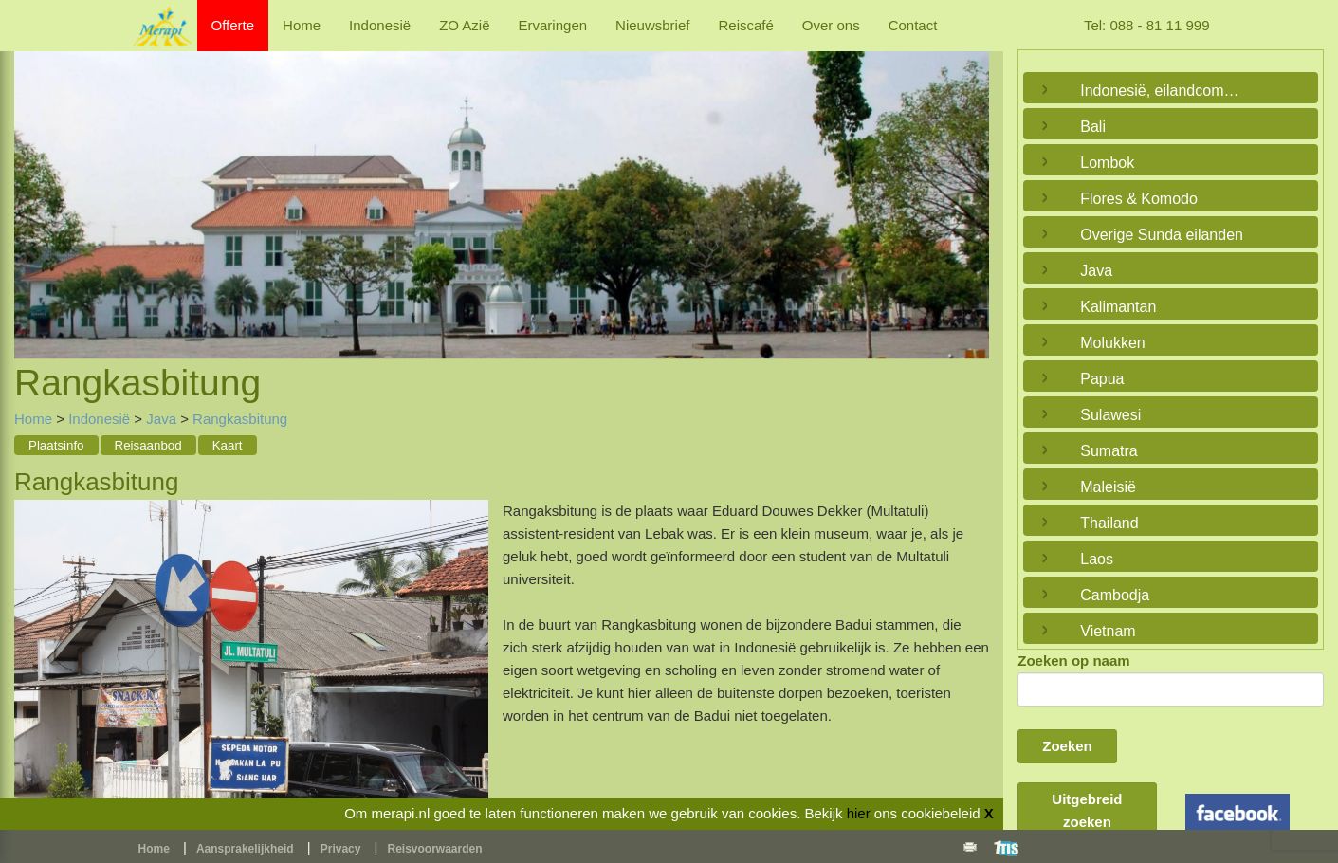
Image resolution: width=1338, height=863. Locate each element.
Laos (1096, 559)
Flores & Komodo (1139, 199)
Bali (1093, 127)
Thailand (1109, 523)
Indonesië (380, 25)
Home (302, 25)
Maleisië (1108, 487)
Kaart (227, 445)
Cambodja (1114, 595)
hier (859, 813)
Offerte (233, 25)
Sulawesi (1110, 415)
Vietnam (1107, 631)
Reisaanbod (148, 445)
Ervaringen (553, 25)
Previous (33, 184)
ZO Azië (464, 25)
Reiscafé (745, 25)
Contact (913, 25)
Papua (1102, 379)
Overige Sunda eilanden (1161, 235)
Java (161, 419)
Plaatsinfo (56, 445)
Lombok (1107, 163)
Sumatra (1108, 451)
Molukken (1112, 343)
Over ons (831, 25)
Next (970, 184)
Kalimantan (1118, 307)
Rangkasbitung (239, 419)
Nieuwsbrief (652, 25)
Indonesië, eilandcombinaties (1166, 91)
